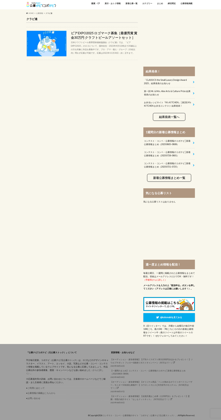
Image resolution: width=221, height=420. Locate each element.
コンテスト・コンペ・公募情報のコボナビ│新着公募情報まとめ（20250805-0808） (167, 143)
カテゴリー (147, 3)
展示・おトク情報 (113, 3)
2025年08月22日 (151, 362)
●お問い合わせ (33, 398)
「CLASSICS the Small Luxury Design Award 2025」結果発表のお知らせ (165, 82)
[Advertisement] (169, 38)
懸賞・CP (95, 3)
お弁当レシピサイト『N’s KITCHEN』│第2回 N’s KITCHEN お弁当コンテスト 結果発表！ (167, 104)
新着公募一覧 (132, 3)
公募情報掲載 (186, 3)
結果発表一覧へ (169, 117)
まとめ (160, 3)
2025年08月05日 (151, 399)
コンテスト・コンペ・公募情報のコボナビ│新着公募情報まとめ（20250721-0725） (167, 165)
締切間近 (172, 3)
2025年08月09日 (151, 373)
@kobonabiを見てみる (171, 317)
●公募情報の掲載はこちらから (40, 393)
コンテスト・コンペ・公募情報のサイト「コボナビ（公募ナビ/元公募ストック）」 (140, 415)
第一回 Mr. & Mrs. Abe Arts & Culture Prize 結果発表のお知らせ (167, 93)
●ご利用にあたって (35, 388)
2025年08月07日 (151, 386)
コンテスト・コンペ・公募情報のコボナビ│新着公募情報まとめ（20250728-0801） (167, 154)
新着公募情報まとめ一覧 (169, 178)
